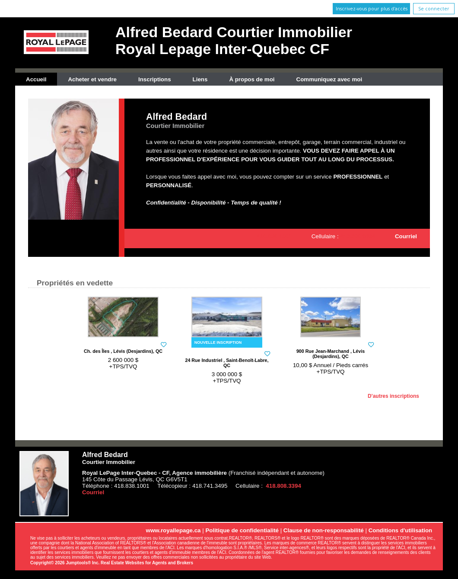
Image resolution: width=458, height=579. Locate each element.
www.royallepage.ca (173, 530)
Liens (200, 79)
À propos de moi (251, 79)
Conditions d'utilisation (401, 530)
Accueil (36, 79)
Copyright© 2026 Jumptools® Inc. (64, 562)
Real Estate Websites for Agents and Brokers (147, 562)
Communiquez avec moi (329, 79)
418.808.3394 (357, 236)
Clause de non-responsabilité (323, 530)
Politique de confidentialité (242, 530)
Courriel (406, 236)
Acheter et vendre (92, 79)
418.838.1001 (274, 236)
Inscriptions (154, 79)
